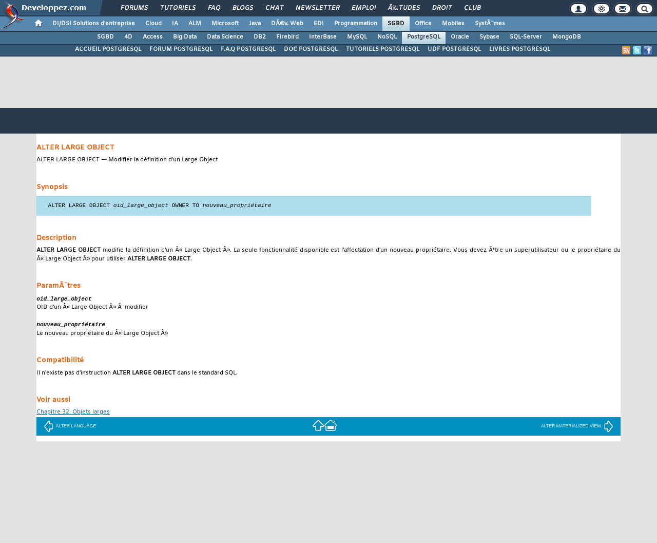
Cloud (153, 23)
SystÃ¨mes (490, 23)
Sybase (489, 37)
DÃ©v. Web (287, 23)
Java (255, 23)
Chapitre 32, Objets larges (73, 414)
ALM (194, 23)
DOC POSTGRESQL (311, 49)
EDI (319, 23)
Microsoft (225, 23)
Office (423, 23)
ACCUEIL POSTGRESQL (108, 49)
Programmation (355, 23)
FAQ (214, 8)
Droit (442, 8)
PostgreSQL (423, 37)
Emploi (364, 8)
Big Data (185, 37)
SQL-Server (526, 37)
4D (128, 37)
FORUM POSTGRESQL (180, 49)
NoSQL (387, 37)
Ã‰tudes (404, 8)
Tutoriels (178, 8)
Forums (134, 8)
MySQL (357, 37)
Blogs (242, 8)
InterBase (323, 37)
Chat (274, 8)
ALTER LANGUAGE (70, 427)
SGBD (396, 23)
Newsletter (317, 8)
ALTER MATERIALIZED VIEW (577, 427)
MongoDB (566, 37)
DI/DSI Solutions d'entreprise (93, 23)
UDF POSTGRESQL (454, 49)
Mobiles (453, 23)
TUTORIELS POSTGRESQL (382, 49)
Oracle (460, 37)
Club (472, 8)
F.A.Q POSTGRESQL (248, 49)
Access (153, 37)
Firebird (287, 37)
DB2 (260, 37)
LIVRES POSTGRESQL (519, 49)
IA (175, 23)
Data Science (225, 37)
